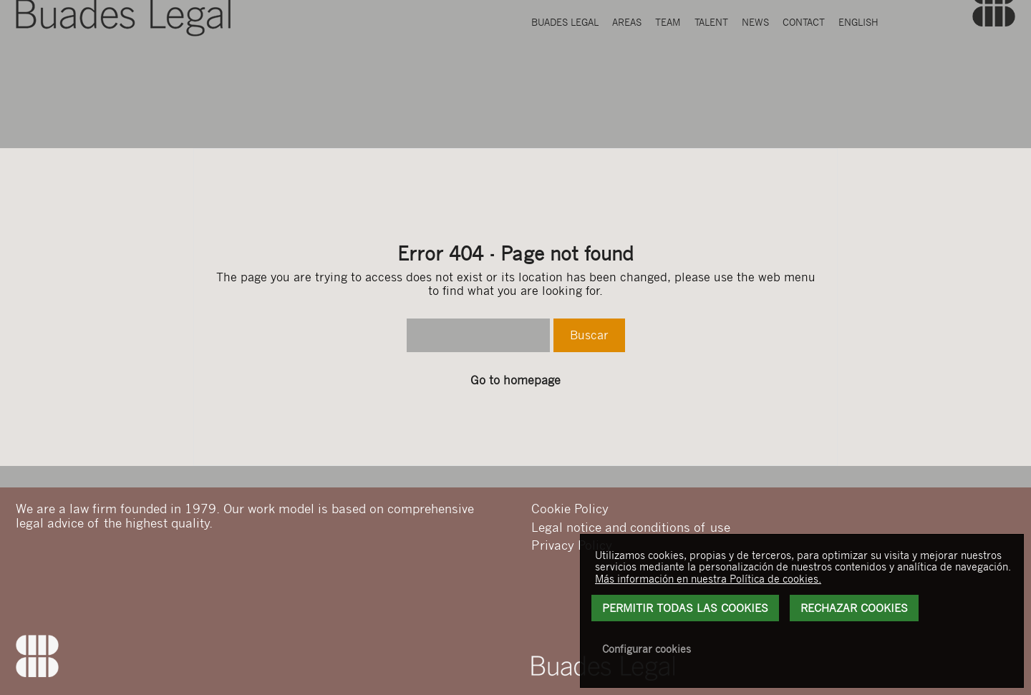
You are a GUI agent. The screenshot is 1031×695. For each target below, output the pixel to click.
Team (668, 81)
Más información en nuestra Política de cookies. (708, 578)
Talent (711, 81)
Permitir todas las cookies (685, 608)
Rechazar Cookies (854, 608)
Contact (804, 81)
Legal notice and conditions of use (630, 527)
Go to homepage (515, 380)
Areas (627, 81)
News (755, 81)
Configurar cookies (646, 648)
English (858, 81)
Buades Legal (565, 81)
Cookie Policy (570, 508)
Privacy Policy (571, 545)
